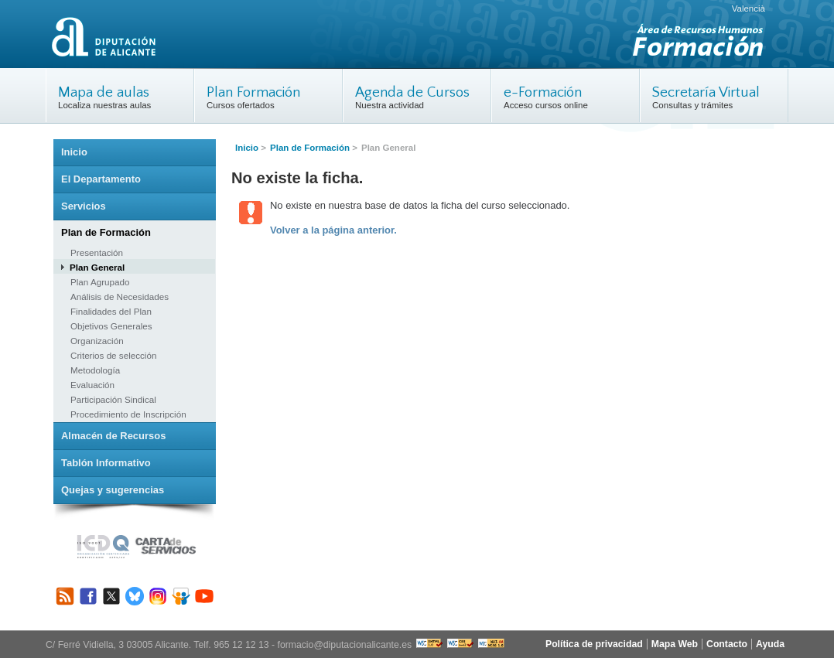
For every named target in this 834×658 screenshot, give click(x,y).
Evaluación (92, 385)
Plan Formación (253, 92)
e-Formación (543, 92)
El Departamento (101, 179)
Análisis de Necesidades (119, 296)
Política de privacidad (594, 644)
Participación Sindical (113, 399)
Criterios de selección (113, 355)
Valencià (748, 8)
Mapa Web (674, 644)
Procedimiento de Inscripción (128, 414)
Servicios (83, 206)
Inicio (246, 147)
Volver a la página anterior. (333, 230)
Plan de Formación (310, 147)
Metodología (95, 370)
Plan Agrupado (99, 282)
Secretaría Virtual (706, 92)
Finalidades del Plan (111, 311)
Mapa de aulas (103, 92)
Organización (97, 341)
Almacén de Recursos (113, 436)
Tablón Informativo (106, 463)
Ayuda (770, 644)
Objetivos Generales (111, 326)
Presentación (96, 252)
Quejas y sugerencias (112, 490)
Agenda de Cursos (412, 92)
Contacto (726, 644)
